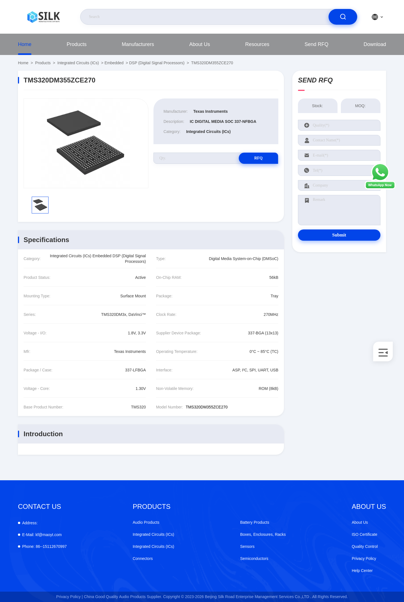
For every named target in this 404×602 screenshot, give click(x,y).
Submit (339, 235)
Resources (257, 44)
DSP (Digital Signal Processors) (156, 63)
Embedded (113, 63)
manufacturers (138, 44)
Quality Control (365, 546)
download (375, 44)
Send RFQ (316, 44)
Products (76, 44)
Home (24, 44)
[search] (343, 17)
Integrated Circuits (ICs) (78, 63)
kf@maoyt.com (42, 534)
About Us (199, 44)
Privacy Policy (364, 558)
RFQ (258, 158)
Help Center (362, 570)
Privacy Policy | (69, 596)
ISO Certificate (364, 534)
